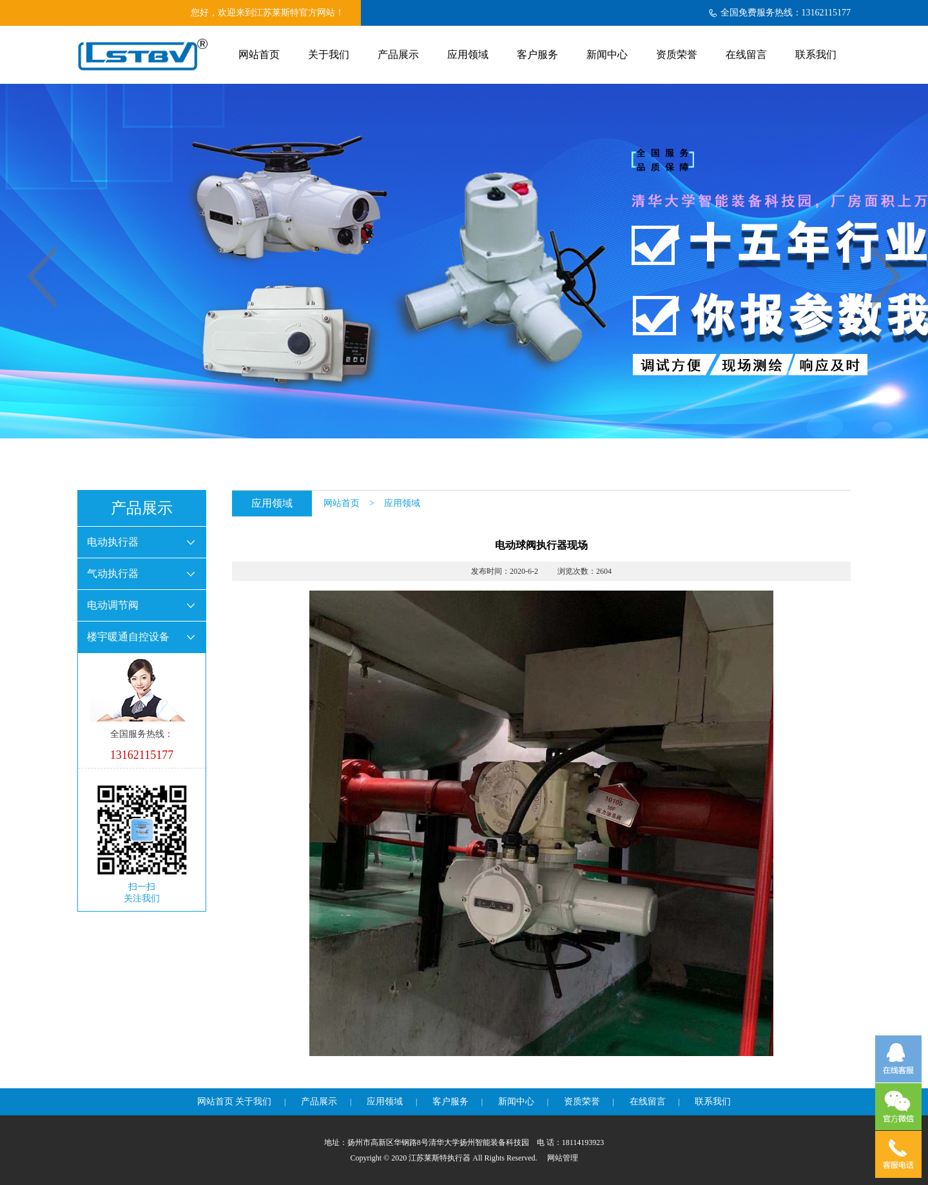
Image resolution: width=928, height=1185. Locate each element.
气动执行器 (113, 573)
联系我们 (815, 54)
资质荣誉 (676, 54)
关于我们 (328, 54)
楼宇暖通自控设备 (128, 636)
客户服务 (537, 54)
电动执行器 (113, 541)
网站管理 (562, 1157)
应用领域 (467, 54)
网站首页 (259, 54)
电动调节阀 (113, 605)
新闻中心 (607, 54)
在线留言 (746, 54)
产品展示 (398, 54)
